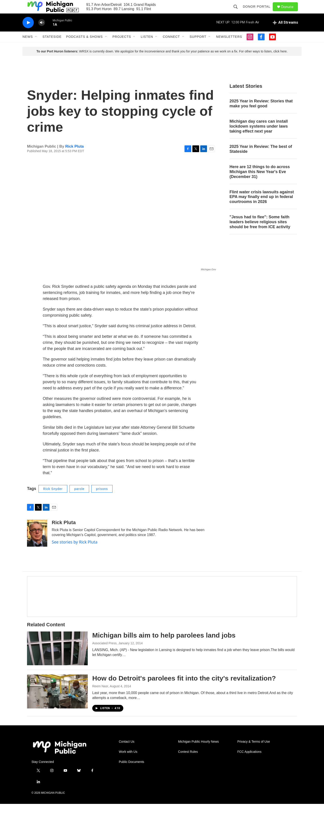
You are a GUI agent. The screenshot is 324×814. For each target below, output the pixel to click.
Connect (171, 47)
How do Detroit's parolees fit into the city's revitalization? (184, 688)
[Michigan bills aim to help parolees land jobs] (57, 658)
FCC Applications (249, 762)
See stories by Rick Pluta (74, 552)
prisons (102, 499)
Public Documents (131, 772)
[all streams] (285, 33)
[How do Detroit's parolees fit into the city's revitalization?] (57, 701)
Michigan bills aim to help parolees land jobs (164, 645)
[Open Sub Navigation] (36, 47)
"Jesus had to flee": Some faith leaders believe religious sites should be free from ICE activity (260, 232)
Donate (290, 11)
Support (198, 47)
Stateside (52, 47)
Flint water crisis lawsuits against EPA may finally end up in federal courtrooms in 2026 (262, 207)
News (27, 47)
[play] (28, 32)
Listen (147, 47)
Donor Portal (258, 12)
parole (79, 499)
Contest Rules (188, 762)
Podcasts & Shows (84, 47)
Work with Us (128, 762)
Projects (121, 47)
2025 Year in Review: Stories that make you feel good (261, 113)
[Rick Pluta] (37, 543)
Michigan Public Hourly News (198, 751)
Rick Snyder (53, 499)
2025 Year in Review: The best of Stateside (261, 159)
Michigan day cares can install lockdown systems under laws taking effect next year (259, 136)
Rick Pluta (74, 156)
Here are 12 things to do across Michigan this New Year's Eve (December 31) (260, 182)
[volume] (41, 33)
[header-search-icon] (237, 12)
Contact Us (126, 751)
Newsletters (229, 47)
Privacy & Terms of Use (253, 751)
